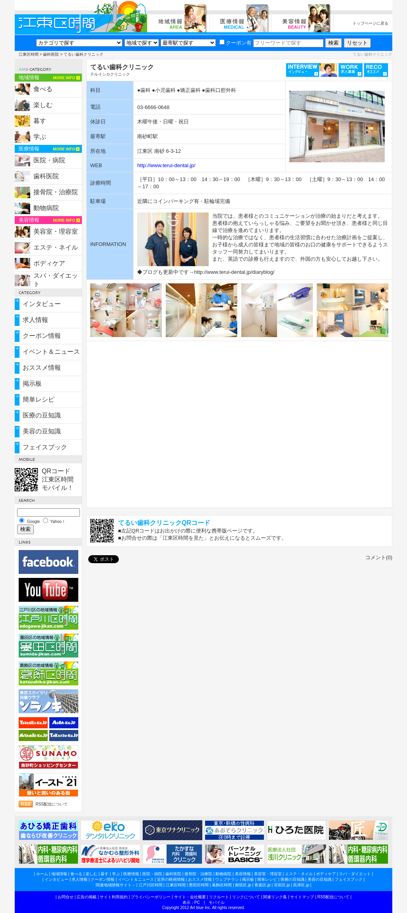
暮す (39, 120)
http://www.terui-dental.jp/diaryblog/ (234, 272)
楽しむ (42, 104)
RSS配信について (52, 804)
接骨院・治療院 (55, 192)
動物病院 (46, 208)
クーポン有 (235, 43)
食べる (42, 89)
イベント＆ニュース (51, 351)
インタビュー (42, 303)
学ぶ (39, 136)
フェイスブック (45, 447)
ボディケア (49, 263)
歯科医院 (51, 54)
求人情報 (35, 319)
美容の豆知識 (42, 431)
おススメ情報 (42, 367)
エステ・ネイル (55, 247)
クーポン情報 (42, 335)
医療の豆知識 (42, 415)
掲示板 (32, 383)
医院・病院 (49, 160)
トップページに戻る (370, 23)
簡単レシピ (38, 399)
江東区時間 (29, 54)
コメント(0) (378, 557)
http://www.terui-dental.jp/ (166, 165)
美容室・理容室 (55, 231)
